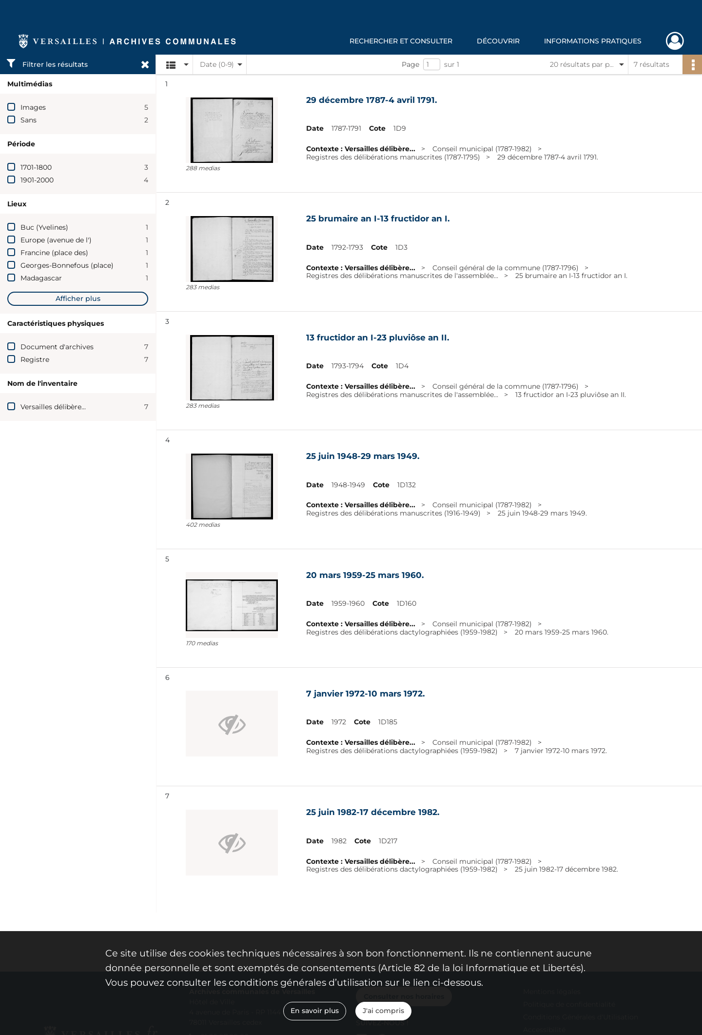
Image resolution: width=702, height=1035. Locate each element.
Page (410, 64)
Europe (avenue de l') (56, 240)
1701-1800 (36, 167)
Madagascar (41, 278)
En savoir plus (315, 1010)
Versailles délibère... (53, 406)
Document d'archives (57, 346)
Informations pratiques (593, 41)
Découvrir (498, 41)
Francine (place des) (54, 252)
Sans (28, 120)
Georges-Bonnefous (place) (67, 265)
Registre (34, 359)
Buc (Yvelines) (44, 227)
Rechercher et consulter (401, 41)
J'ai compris (383, 1010)
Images (33, 107)
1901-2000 (37, 180)
